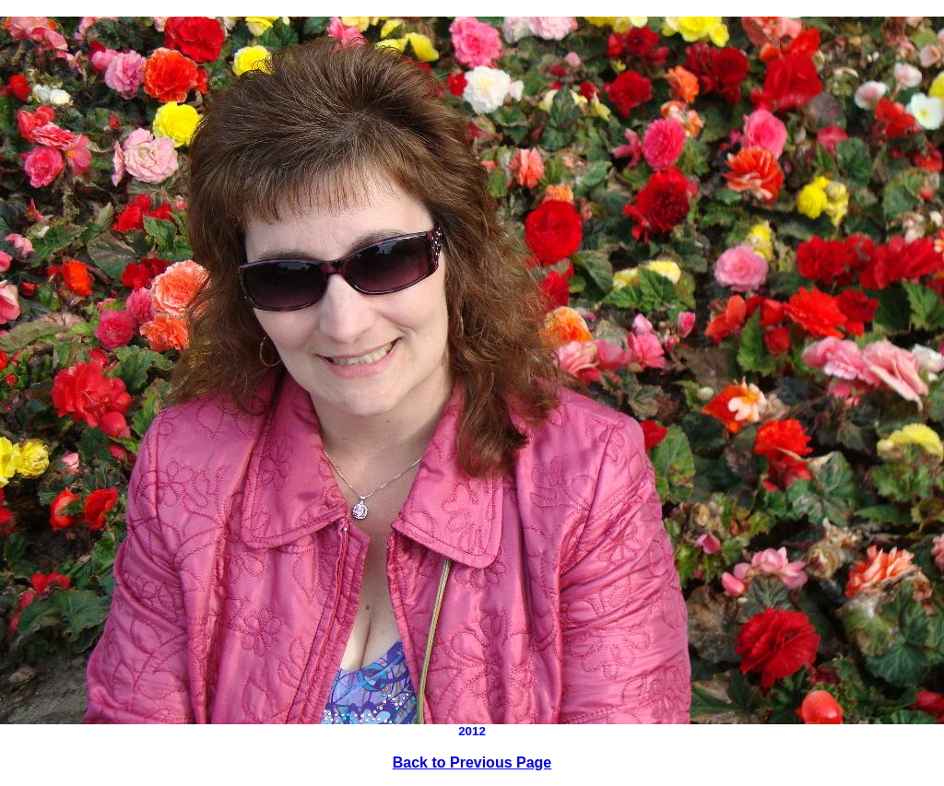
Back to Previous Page (472, 762)
